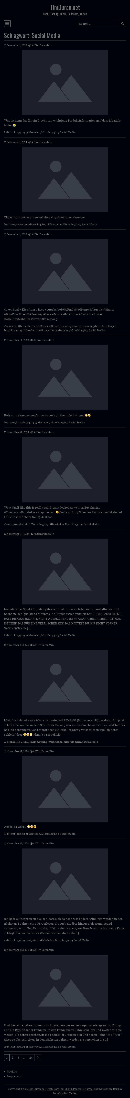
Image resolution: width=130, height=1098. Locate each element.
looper (112, 326)
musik (40, 330)
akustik (11, 326)
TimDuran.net (65, 7)
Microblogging (16, 132)
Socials (12, 1071)
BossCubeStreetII (50, 326)
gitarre (97, 326)
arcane (11, 224)
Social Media (67, 132)
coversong (86, 326)
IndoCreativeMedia (65, 1093)
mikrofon (29, 330)
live (104, 326)
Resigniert (32, 940)
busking (66, 326)
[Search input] (98, 23)
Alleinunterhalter (28, 326)
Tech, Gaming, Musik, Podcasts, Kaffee (70, 1089)
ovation (49, 330)
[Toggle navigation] (7, 23)
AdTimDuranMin (41, 45)
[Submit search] (122, 23)
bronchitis (13, 741)
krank (24, 741)
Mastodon (34, 132)
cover (75, 326)
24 (30, 1057)
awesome (22, 224)
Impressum (14, 1076)
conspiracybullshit (18, 524)
